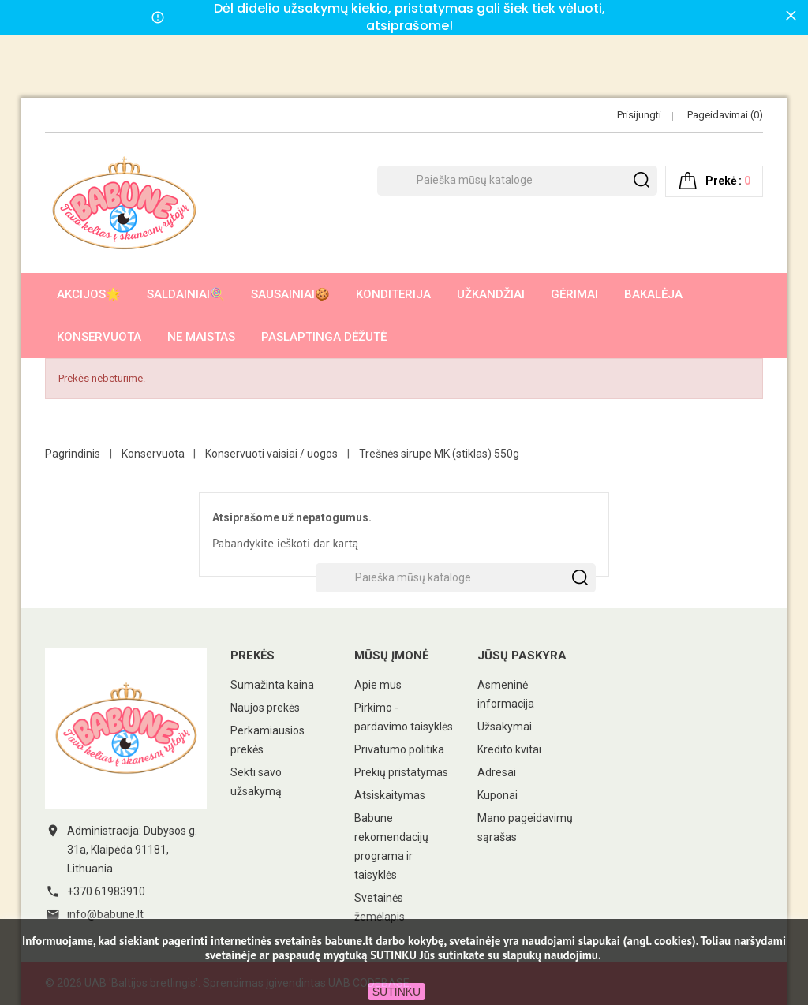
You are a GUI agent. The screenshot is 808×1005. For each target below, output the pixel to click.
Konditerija (393, 294)
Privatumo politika (399, 749)
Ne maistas (201, 337)
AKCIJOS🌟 (89, 294)
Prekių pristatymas (401, 772)
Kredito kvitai (509, 749)
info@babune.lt (105, 914)
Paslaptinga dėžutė (324, 337)
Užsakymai (504, 726)
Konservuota (99, 337)
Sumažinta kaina (272, 684)
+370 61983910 (106, 891)
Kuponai (497, 795)
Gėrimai (574, 294)
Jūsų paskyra (522, 655)
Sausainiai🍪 (290, 294)
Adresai (496, 772)
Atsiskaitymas (389, 795)
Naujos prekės (265, 707)
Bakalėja (653, 294)
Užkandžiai (491, 294)
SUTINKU (396, 991)
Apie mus (378, 684)
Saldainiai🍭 (186, 294)
